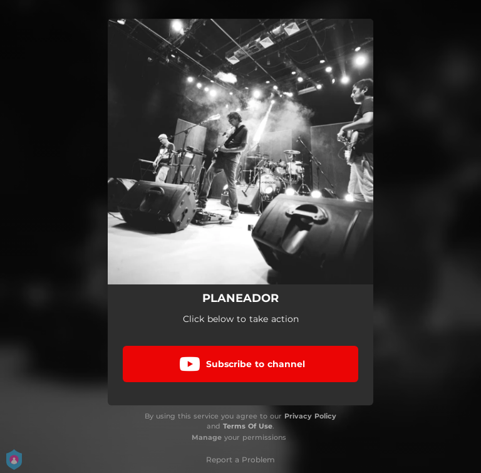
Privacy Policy (310, 416)
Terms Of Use (247, 426)
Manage (207, 437)
